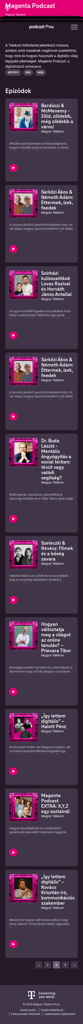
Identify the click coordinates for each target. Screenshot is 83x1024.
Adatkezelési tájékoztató (60, 1014)
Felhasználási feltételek (26, 1014)
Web (40, 72)
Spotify (13, 72)
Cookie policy (28, 1010)
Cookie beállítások (52, 1010)
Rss (28, 72)
